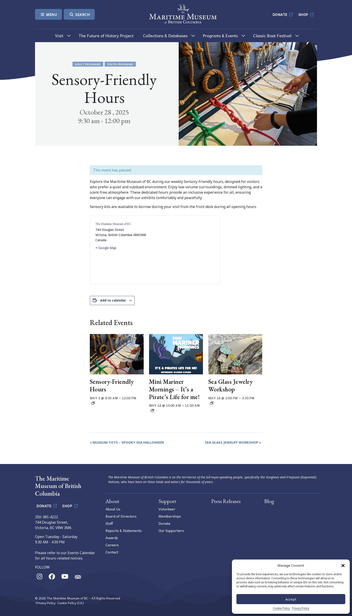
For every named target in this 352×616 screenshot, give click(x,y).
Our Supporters (171, 530)
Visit (59, 35)
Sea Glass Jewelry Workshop (230, 385)
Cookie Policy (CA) (70, 603)
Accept (290, 599)
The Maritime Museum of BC (113, 224)
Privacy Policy (300, 608)
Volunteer (166, 509)
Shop (306, 14)
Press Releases (226, 501)
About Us (113, 509)
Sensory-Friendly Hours (112, 385)
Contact (112, 552)
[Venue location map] (184, 250)
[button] (343, 565)
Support (167, 501)
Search (79, 14)
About (112, 501)
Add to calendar (113, 300)
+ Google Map (105, 248)
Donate (283, 14)
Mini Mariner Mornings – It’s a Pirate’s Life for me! (174, 389)
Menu (48, 14)
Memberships (169, 516)
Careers (112, 545)
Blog (269, 501)
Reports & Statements (124, 530)
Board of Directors (121, 516)
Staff (109, 523)
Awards (112, 537)
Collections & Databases (165, 35)
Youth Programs (120, 64)
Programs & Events (220, 35)
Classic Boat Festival (272, 35)
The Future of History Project (106, 35)
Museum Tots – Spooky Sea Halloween (127, 442)
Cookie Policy (281, 608)
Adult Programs (88, 64)
